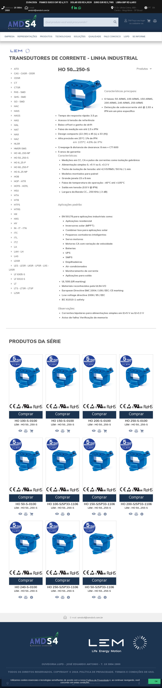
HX (15, 214)
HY (15, 223)
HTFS (17, 204)
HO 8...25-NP (20, 171)
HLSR (17, 143)
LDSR (17, 260)
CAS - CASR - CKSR (24, 73)
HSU (16, 190)
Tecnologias (63, 36)
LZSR (17, 293)
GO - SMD (19, 101)
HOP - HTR (20, 181)
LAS (16, 256)
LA (15, 246)
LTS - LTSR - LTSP (23, 288)
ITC (16, 232)
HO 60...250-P (21, 167)
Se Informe (138, 36)
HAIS (16, 111)
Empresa (9, 36)
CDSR (17, 78)
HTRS (17, 209)
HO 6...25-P (20, 162)
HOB (16, 176)
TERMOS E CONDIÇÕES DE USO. (134, 671)
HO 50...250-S (21, 157)
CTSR (17, 87)
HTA (16, 195)
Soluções (79, 36)
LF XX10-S (19, 279)
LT (15, 283)
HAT (16, 129)
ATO (16, 68)
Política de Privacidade (99, 680)
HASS (17, 115)
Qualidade (94, 36)
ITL (15, 237)
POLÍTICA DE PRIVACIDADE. (96, 671)
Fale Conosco (112, 36)
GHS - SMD (20, 97)
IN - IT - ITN (20, 228)
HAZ (16, 139)
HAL (16, 125)
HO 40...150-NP (22, 153)
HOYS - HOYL (21, 186)
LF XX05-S (19, 274)
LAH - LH (18, 251)
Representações (27, 36)
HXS (16, 218)
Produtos (46, 36)
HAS (16, 120)
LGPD (126, 36)
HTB (16, 200)
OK (144, 681)
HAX (16, 134)
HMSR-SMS (20, 148)
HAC (16, 106)
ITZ (16, 242)
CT (15, 82)
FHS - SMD (20, 92)
